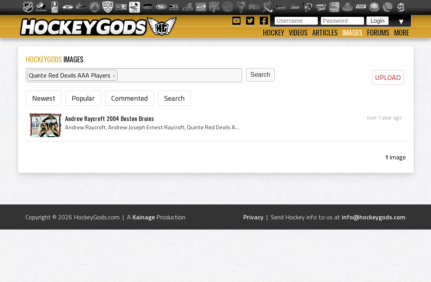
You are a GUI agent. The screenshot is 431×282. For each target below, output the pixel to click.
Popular (83, 98)
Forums (378, 32)
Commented (129, 98)
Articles (325, 32)
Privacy (253, 217)
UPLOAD (388, 77)
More (401, 32)
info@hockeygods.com (374, 217)
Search (174, 98)
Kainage (143, 217)
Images (352, 32)
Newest (43, 98)
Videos (298, 32)
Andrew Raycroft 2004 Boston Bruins (109, 118)
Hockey (273, 32)
